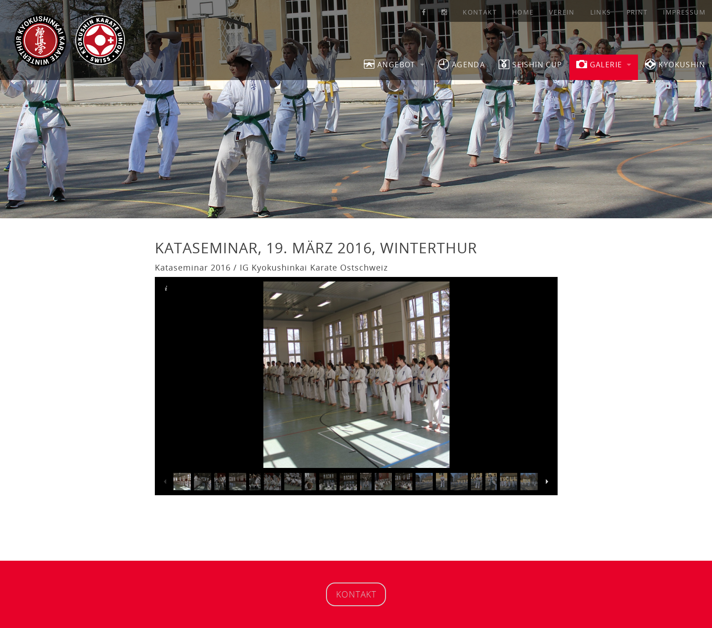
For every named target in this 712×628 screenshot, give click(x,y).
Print (637, 12)
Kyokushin (675, 64)
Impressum (684, 12)
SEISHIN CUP (530, 64)
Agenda (461, 64)
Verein (561, 12)
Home (523, 12)
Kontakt (480, 12)
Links (600, 12)
